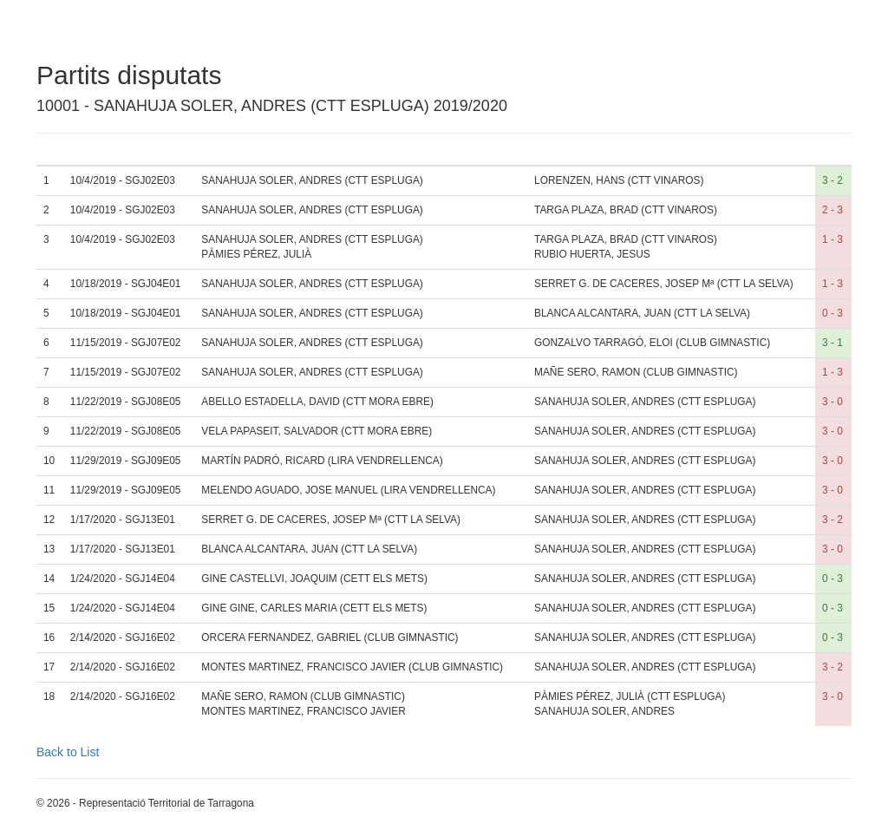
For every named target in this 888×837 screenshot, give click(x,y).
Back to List (67, 752)
